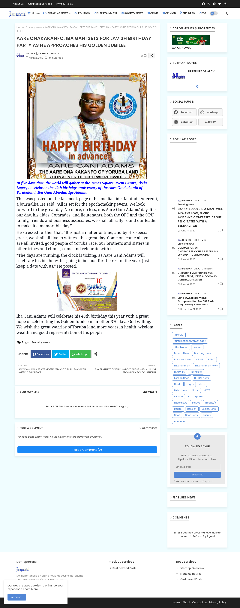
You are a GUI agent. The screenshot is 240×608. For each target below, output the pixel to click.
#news (197, 347)
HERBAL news (201, 378)
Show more (149, 392)
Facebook (43, 354)
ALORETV (210, 122)
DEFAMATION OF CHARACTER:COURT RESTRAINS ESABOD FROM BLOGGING (198, 251)
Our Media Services (40, 4)
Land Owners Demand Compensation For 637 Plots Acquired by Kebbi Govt (196, 301)
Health (178, 384)
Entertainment (182, 365)
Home (33, 13)
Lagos (190, 384)
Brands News (181, 353)
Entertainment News (206, 365)
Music (195, 390)
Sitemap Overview (192, 568)
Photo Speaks (195, 396)
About (186, 602)
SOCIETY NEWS (132, 13)
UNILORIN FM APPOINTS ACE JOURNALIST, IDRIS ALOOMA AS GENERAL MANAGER (197, 276)
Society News (34, 27)
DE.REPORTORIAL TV (201, 71)
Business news (182, 359)
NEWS (207, 390)
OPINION (169, 13)
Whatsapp (82, 354)
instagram (187, 122)
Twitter (63, 354)
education (180, 421)
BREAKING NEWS (55, 13)
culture (207, 415)
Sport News (191, 415)
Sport (177, 415)
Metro (202, 384)
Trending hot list (190, 574)
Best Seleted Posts (124, 568)
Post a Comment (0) (87, 450)
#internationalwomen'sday (190, 340)
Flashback (196, 371)
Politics (196, 402)
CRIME (152, 13)
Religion (191, 408)
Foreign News (181, 378)
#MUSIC (179, 334)
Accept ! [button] (16, 597)
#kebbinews (181, 347)
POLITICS (82, 13)
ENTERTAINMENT (105, 13)
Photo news (180, 402)
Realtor (178, 408)
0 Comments (148, 428)
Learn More (30, 589)
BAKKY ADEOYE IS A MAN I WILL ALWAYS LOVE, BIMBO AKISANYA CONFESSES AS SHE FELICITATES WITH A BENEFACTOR (200, 217)
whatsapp (213, 112)
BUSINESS (187, 13)
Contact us (199, 602)
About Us (18, 4)
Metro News (180, 390)
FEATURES (179, 371)
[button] (226, 13)
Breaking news (202, 353)
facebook (187, 112)
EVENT (211, 359)
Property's (210, 402)
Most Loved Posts (191, 579)
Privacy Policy (64, 4)
